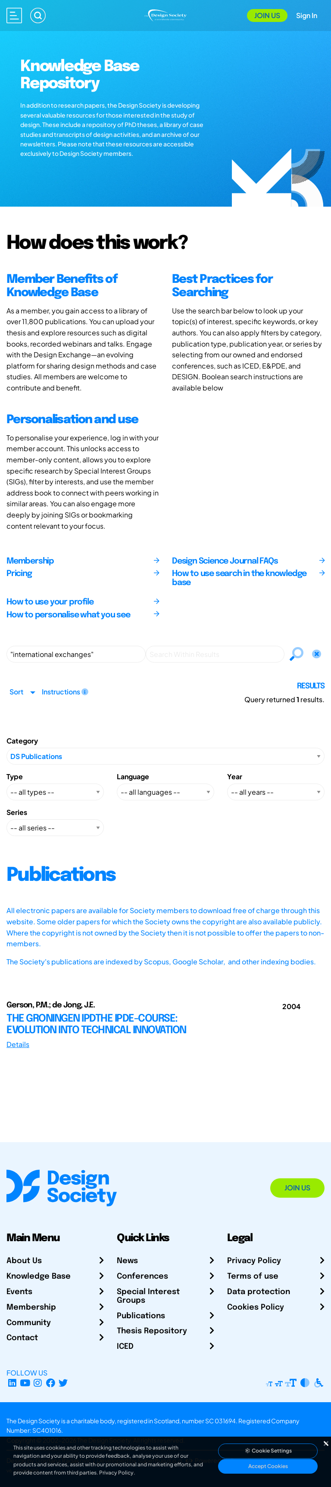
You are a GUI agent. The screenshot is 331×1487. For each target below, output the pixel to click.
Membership (31, 1307)
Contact (22, 1338)
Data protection (258, 1292)
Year (234, 776)
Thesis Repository (152, 1331)
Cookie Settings (268, 1450)
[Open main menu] (14, 15)
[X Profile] (63, 1383)
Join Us (267, 15)
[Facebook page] (50, 1383)
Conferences (142, 1276)
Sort (16, 691)
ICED (125, 1347)
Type (14, 776)
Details (17, 1044)
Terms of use (252, 1276)
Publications (141, 1316)
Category (22, 740)
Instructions (65, 691)
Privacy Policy (254, 1261)
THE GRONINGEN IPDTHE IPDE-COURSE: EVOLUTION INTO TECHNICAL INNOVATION (96, 1024)
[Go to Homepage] (165, 14)
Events (19, 1292)
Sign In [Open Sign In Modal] (306, 15)
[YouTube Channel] (25, 1383)
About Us (24, 1261)
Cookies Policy (255, 1307)
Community (28, 1323)
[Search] (38, 15)
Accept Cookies (268, 1466)
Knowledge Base (38, 1276)
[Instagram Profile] (38, 1383)
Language (133, 776)
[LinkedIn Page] (12, 1383)
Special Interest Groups (148, 1296)
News (127, 1261)
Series (16, 812)
